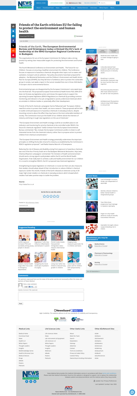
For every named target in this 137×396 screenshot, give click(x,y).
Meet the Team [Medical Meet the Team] (75, 336)
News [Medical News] (20, 338)
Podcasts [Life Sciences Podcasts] (48, 358)
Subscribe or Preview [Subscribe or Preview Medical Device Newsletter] (101, 246)
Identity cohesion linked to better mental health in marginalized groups (109, 193)
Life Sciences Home (56, 3)
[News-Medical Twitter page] (30, 381)
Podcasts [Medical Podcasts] (21, 365)
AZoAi (96, 358)
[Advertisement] (51, 217)
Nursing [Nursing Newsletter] (97, 262)
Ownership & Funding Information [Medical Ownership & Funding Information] (81, 358)
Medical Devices (24, 356)
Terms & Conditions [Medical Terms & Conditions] (76, 351)
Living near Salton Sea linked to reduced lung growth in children (58, 266)
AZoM (96, 333)
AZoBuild (97, 353)
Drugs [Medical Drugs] (21, 358)
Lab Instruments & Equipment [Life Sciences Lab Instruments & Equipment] (54, 338)
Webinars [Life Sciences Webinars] (48, 351)
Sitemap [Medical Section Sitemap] (72, 343)
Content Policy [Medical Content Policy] (74, 356)
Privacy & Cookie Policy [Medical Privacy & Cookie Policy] (77, 353)
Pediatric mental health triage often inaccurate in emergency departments (25, 266)
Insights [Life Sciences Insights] (47, 348)
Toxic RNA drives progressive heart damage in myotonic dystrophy (109, 204)
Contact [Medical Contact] (72, 348)
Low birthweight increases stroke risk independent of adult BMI (109, 181)
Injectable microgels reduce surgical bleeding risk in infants (109, 227)
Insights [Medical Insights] (21, 348)
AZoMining (98, 348)
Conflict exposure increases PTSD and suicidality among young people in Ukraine (26, 245)
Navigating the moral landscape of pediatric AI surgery (42, 266)
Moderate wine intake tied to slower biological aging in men (109, 57)
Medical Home (41, 3)
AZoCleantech (99, 338)
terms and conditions (109, 373)
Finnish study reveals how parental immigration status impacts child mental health (58, 245)
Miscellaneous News (32, 202)
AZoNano (98, 336)
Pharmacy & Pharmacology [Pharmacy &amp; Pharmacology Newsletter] (103, 253)
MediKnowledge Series (26, 351)
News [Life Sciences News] (47, 336)
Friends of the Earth (30, 46)
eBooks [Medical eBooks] (21, 361)
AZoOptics (98, 341)
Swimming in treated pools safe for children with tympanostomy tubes (75, 266)
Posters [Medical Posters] (21, 363)
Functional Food (24, 336)
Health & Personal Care (26, 353)
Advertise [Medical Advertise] (73, 346)
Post (20, 303)
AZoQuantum (99, 351)
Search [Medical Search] (72, 338)
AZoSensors (98, 346)
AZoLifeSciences (100, 356)
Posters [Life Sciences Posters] (47, 356)
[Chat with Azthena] (132, 392)
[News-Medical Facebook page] (26, 381)
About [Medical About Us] (72, 333)
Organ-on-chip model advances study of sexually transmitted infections (109, 215)
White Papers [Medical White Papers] (23, 343)
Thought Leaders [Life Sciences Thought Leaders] (50, 346)
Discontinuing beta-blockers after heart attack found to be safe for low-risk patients (110, 91)
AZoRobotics (99, 343)
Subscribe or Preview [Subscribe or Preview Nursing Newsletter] (101, 264)
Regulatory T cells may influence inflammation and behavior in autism (42, 244)
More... (113, 8)
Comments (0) (23, 205)
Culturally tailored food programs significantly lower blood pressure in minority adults (110, 70)
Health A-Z (22, 341)
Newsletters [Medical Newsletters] (74, 341)
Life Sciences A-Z (50, 341)
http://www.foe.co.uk (26, 184)
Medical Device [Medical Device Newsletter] (99, 244)
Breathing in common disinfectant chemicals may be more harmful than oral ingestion (109, 81)
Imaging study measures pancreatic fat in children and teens (75, 244)
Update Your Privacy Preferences (105, 381)
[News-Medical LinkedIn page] (34, 381)
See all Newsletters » (93, 271)
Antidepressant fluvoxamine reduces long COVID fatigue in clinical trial (110, 103)
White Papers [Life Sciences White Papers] (49, 343)
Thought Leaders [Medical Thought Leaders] (24, 346)
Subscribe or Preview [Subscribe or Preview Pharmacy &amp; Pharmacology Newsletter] (101, 255)
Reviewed (79, 36)
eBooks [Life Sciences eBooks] (47, 353)
